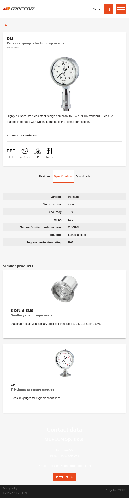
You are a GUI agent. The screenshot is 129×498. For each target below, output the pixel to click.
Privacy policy (10, 488)
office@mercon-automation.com (69, 466)
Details (64, 477)
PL (94, 15)
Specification (63, 176)
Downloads (83, 176)
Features (44, 176)
